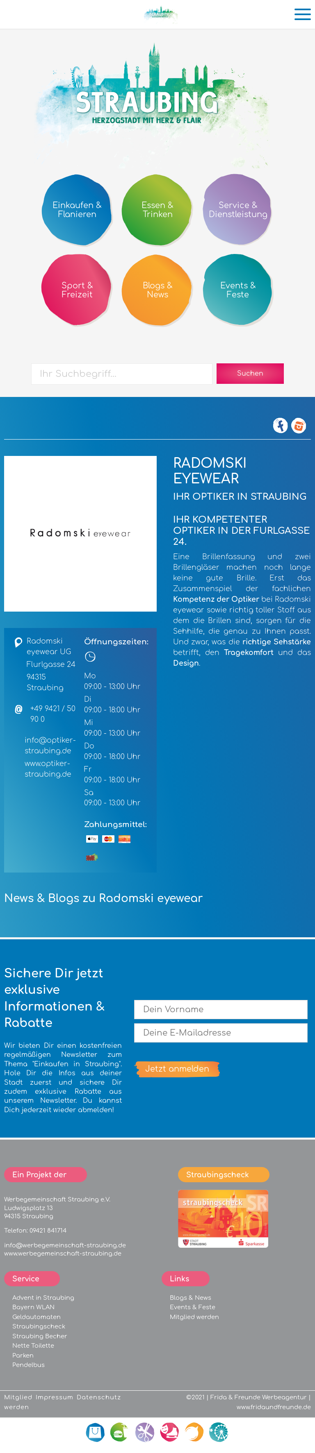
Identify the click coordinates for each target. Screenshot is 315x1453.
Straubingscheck (38, 1326)
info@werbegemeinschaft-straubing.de (65, 1245)
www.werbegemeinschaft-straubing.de (62, 1253)
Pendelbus (28, 1365)
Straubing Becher (39, 1336)
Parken (23, 1355)
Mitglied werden (194, 1317)
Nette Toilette (33, 1345)
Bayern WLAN (33, 1307)
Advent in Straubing (43, 1297)
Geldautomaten (36, 1317)
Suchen (250, 373)
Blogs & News (190, 1297)
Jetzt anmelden (177, 1069)
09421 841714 (48, 1230)
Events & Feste (192, 1307)
